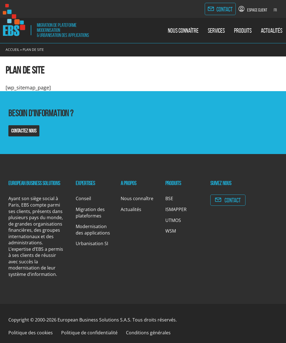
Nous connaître (183, 30)
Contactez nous (24, 131)
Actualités (271, 30)
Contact (224, 9)
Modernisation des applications (93, 229)
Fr (275, 10)
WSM (170, 231)
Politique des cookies (30, 333)
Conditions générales (148, 333)
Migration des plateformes (90, 212)
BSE (169, 198)
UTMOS (173, 220)
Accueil (12, 49)
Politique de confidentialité (89, 333)
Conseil (83, 198)
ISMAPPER (176, 209)
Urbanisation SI (92, 243)
